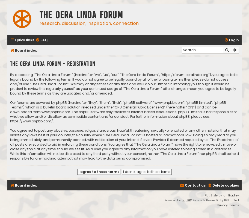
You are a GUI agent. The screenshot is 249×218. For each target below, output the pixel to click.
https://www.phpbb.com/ (31, 121)
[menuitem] (41, 40)
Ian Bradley (231, 195)
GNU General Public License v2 (139, 107)
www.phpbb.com (56, 112)
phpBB (186, 200)
